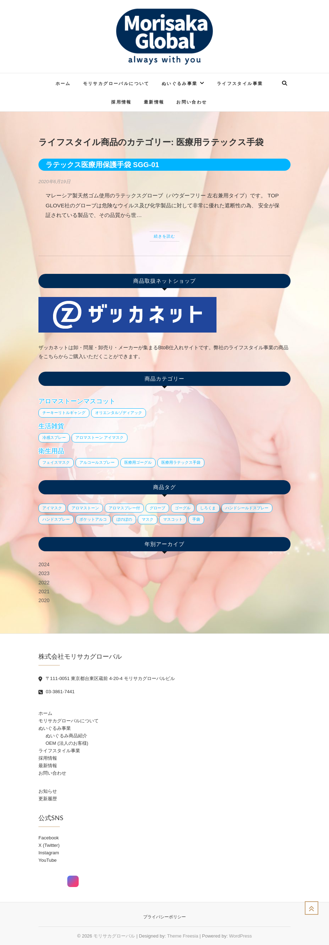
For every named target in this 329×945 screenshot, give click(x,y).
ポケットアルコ (93, 519)
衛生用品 (51, 451)
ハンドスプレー (56, 519)
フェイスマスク (56, 462)
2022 (43, 582)
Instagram (48, 852)
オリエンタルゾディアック (118, 412)
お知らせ (47, 791)
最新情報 (154, 102)
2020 (43, 600)
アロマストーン (85, 508)
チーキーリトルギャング (63, 412)
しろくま (208, 508)
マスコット (173, 519)
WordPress (240, 936)
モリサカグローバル (114, 936)
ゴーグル (182, 508)
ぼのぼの (124, 519)
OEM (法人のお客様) (67, 743)
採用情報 (121, 102)
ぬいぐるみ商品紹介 (66, 735)
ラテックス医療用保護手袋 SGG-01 (102, 165)
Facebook (48, 837)
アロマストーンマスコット (76, 401)
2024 (43, 564)
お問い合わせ (191, 102)
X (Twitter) (48, 845)
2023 (43, 573)
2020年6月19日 (54, 181)
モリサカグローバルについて (116, 83)
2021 (43, 591)
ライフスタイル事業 (240, 83)
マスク (147, 519)
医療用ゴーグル (138, 462)
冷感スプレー (54, 437)
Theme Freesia (182, 936)
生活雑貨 (51, 426)
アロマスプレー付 (124, 508)
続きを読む (164, 236)
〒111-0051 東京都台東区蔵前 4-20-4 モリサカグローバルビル (106, 678)
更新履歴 (47, 798)
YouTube (47, 860)
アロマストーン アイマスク (99, 437)
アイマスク (52, 508)
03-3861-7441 (56, 691)
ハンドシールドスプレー (246, 508)
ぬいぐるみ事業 (180, 83)
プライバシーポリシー (164, 916)
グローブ (157, 508)
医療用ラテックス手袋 (180, 462)
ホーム (63, 83)
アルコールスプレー (97, 462)
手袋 (196, 519)
